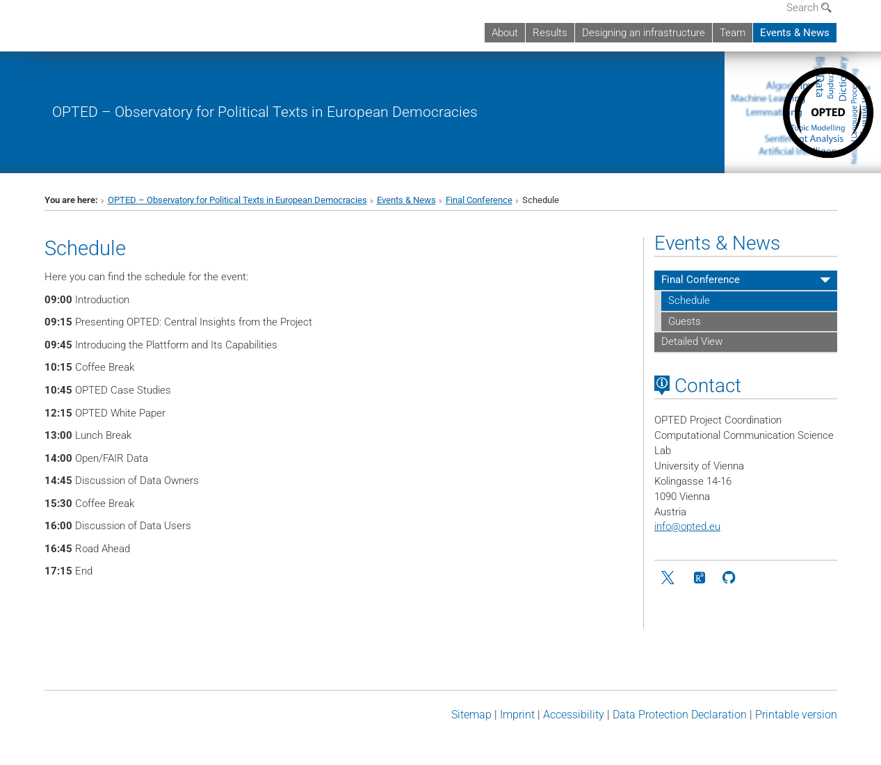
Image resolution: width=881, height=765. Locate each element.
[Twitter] (669, 578)
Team (732, 32)
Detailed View (691, 341)
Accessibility (573, 714)
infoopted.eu (687, 526)
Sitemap (471, 714)
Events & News (795, 32)
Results (550, 32)
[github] (729, 578)
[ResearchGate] (699, 578)
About (505, 32)
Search (809, 7)
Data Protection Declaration (680, 714)
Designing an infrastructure (643, 32)
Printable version (796, 714)
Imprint (517, 714)
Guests (684, 321)
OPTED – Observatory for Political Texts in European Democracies (265, 111)
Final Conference (479, 200)
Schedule (689, 300)
